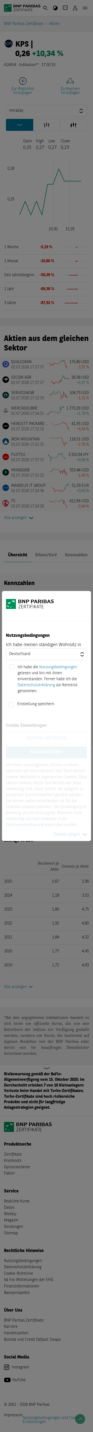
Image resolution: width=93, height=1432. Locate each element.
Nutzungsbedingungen (58, 667)
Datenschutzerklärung (36, 685)
